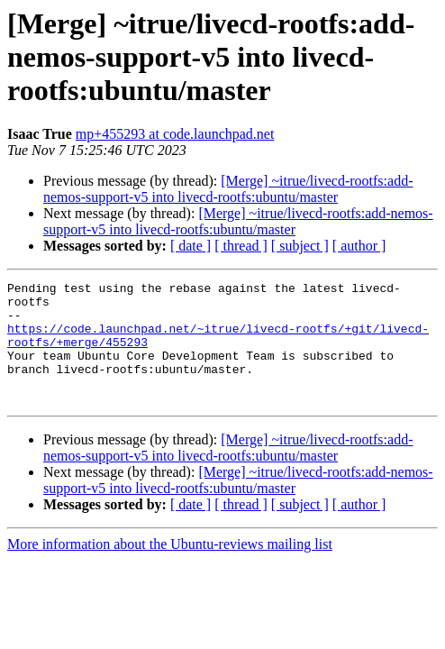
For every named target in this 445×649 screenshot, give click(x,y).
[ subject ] (300, 245)
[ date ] (190, 245)
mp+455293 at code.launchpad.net (175, 134)
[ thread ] (241, 245)
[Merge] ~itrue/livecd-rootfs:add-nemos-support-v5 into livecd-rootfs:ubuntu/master (228, 189)
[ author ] (359, 245)
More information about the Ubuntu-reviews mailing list (169, 568)
